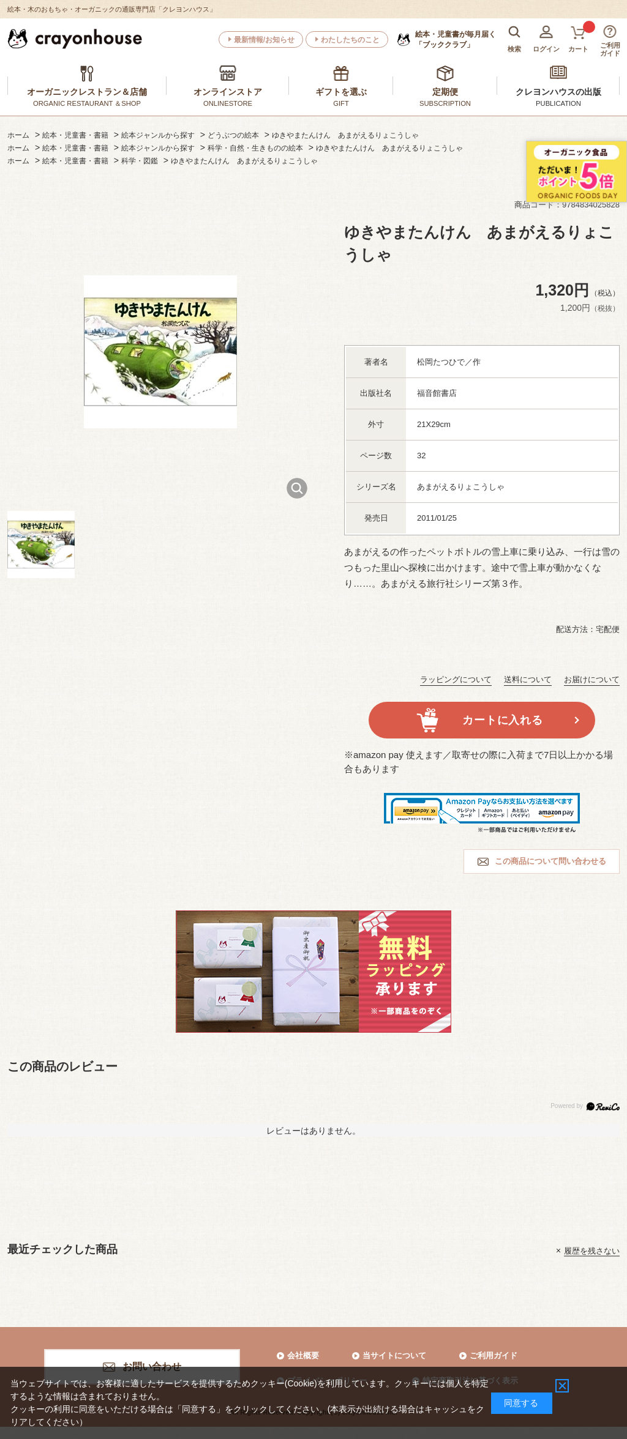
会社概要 (303, 1355)
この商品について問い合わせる (550, 861)
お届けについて (592, 679)
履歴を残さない (592, 1250)
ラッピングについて (456, 679)
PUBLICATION (558, 103)
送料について (528, 679)
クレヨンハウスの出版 (558, 92)
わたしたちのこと (350, 39)
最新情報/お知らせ (264, 39)
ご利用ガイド (493, 1355)
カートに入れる (502, 720)
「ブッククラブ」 (455, 39)
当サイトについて (394, 1355)
